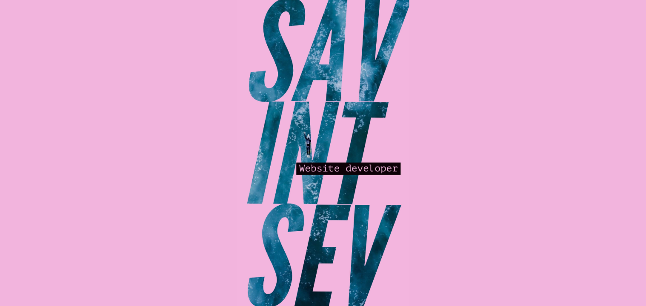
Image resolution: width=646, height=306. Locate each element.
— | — (224, 7)
